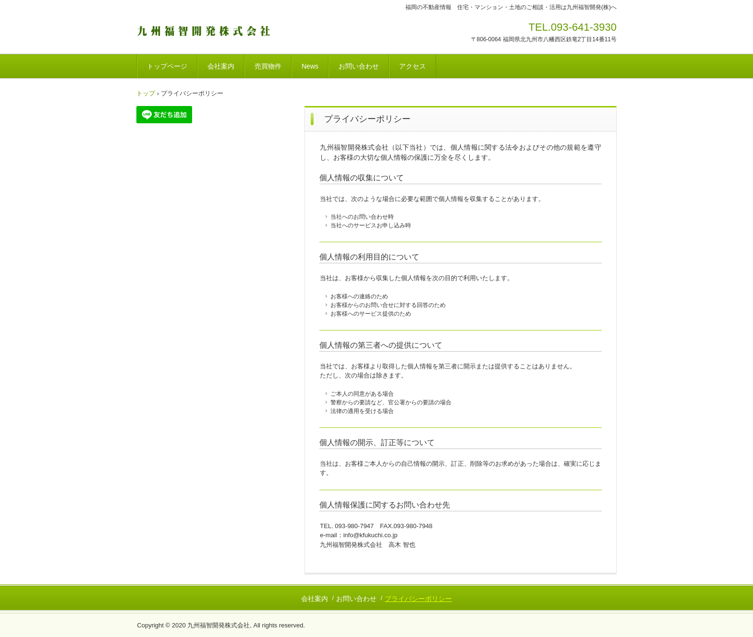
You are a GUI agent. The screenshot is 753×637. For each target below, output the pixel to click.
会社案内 (220, 66)
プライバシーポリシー (418, 598)
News (310, 66)
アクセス (412, 66)
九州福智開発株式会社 (203, 30)
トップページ (167, 66)
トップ (145, 93)
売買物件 (268, 66)
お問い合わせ (359, 66)
